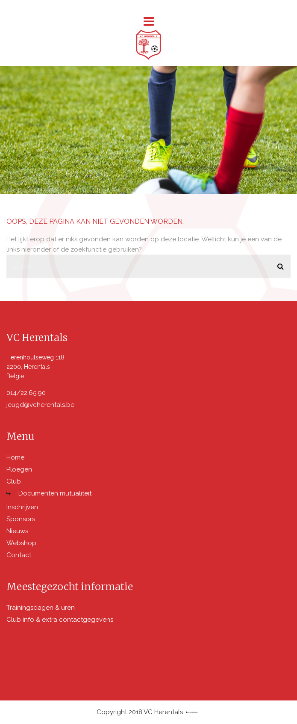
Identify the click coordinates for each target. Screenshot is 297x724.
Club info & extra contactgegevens (59, 619)
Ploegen (19, 469)
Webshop (21, 543)
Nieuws (17, 531)
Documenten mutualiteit (54, 493)
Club (13, 481)
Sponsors (20, 519)
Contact (18, 555)
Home (15, 457)
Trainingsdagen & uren (40, 607)
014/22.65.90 (26, 393)
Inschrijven (22, 507)
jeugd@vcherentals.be (40, 405)
